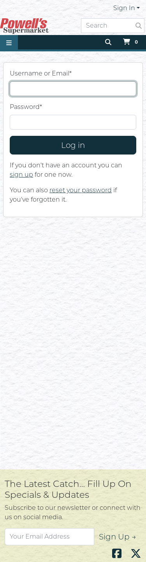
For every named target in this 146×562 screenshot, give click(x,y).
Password (26, 107)
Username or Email (41, 73)
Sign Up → (117, 536)
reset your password (80, 190)
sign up (21, 174)
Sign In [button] (124, 8)
